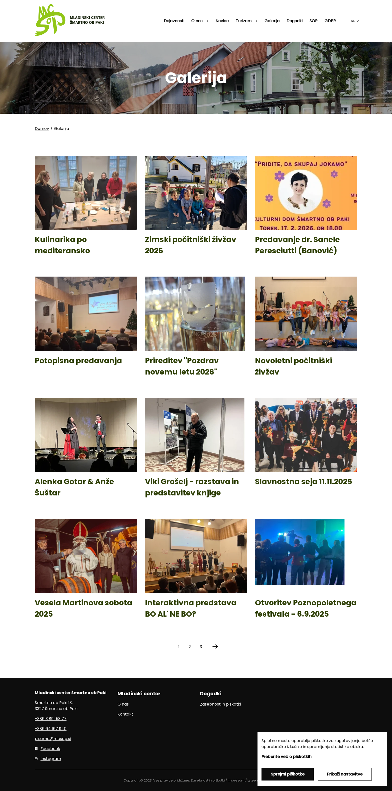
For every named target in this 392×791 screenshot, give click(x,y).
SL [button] (353, 21)
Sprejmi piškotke (287, 774)
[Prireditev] (196, 331)
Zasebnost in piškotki (220, 704)
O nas (123, 704)
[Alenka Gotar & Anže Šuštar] (86, 452)
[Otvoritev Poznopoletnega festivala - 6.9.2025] (306, 573)
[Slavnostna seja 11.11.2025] (306, 452)
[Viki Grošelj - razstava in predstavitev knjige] (196, 452)
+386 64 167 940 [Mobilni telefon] (50, 729)
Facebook (50, 749)
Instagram (50, 759)
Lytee (252, 780)
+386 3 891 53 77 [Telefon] (50, 719)
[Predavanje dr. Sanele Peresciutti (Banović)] (306, 210)
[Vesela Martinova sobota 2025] (86, 573)
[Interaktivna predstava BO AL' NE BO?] (196, 573)
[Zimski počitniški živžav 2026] (196, 210)
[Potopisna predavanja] (86, 331)
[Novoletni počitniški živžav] (306, 331)
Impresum (236, 780)
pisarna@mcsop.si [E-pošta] (53, 739)
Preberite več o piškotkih (287, 757)
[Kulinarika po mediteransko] (86, 210)
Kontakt (125, 714)
